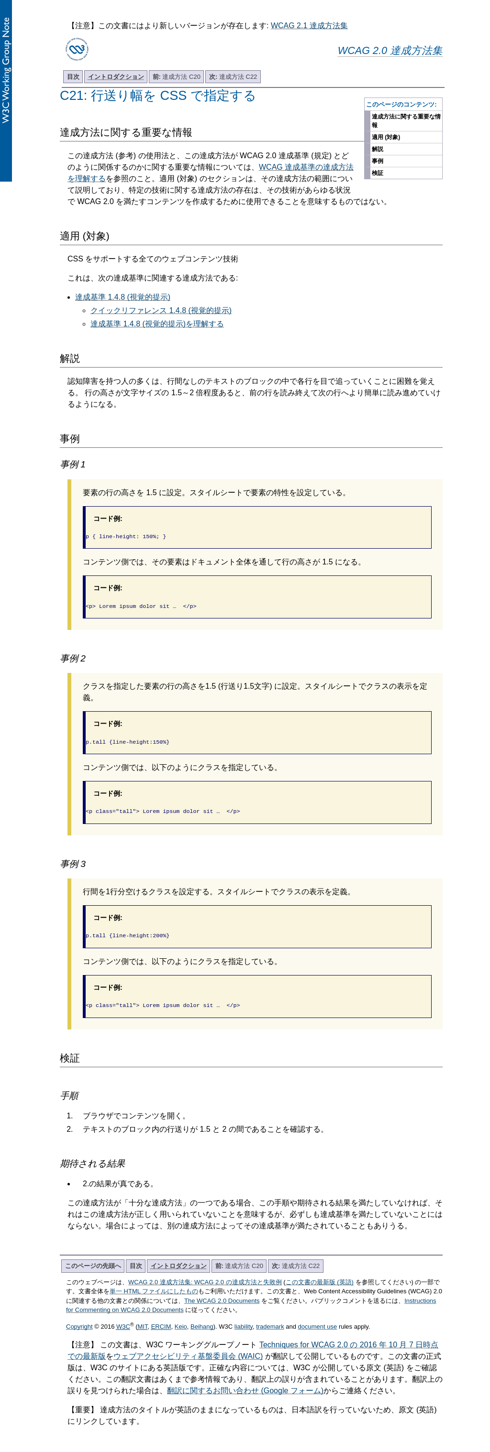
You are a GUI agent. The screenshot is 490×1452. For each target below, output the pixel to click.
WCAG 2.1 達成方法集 (309, 26)
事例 (377, 161)
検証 (377, 173)
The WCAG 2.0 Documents (222, 1295)
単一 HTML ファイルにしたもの (154, 1285)
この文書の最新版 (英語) (320, 1276)
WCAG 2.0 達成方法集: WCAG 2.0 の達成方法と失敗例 (205, 1276)
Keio (181, 1320)
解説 (377, 149)
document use (317, 1320)
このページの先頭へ (93, 1260)
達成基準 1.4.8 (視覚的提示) (122, 297)
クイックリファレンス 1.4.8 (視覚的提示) (161, 310)
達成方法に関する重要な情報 (406, 121)
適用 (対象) (386, 137)
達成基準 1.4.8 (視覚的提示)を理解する (157, 324)
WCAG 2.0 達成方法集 (390, 50)
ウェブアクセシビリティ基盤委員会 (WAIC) (188, 1350)
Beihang (201, 1320)
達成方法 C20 (176, 76)
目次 (73, 76)
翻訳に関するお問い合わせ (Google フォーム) (245, 1385)
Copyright (79, 1320)
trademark (270, 1320)
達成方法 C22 (233, 76)
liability (243, 1320)
